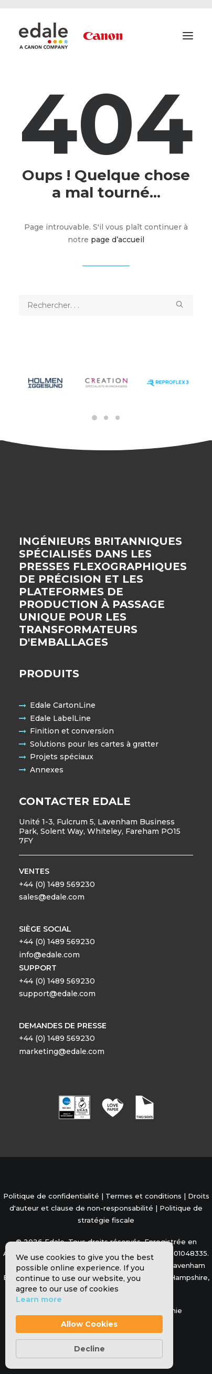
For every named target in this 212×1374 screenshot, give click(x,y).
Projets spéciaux (61, 756)
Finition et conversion (72, 731)
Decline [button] (89, 1349)
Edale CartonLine (63, 705)
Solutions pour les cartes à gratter (94, 744)
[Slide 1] (94, 417)
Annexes (46, 769)
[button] (188, 35)
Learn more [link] (39, 1299)
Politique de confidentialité (51, 1196)
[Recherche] (106, 305)
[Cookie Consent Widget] (89, 1305)
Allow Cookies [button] (89, 1324)
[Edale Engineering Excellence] (70, 36)
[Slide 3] (117, 417)
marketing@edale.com (61, 1051)
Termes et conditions (143, 1196)
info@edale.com (49, 954)
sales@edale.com (51, 897)
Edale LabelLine (60, 718)
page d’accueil (117, 239)
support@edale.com (57, 993)
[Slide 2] (106, 417)
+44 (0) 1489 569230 (57, 884)
